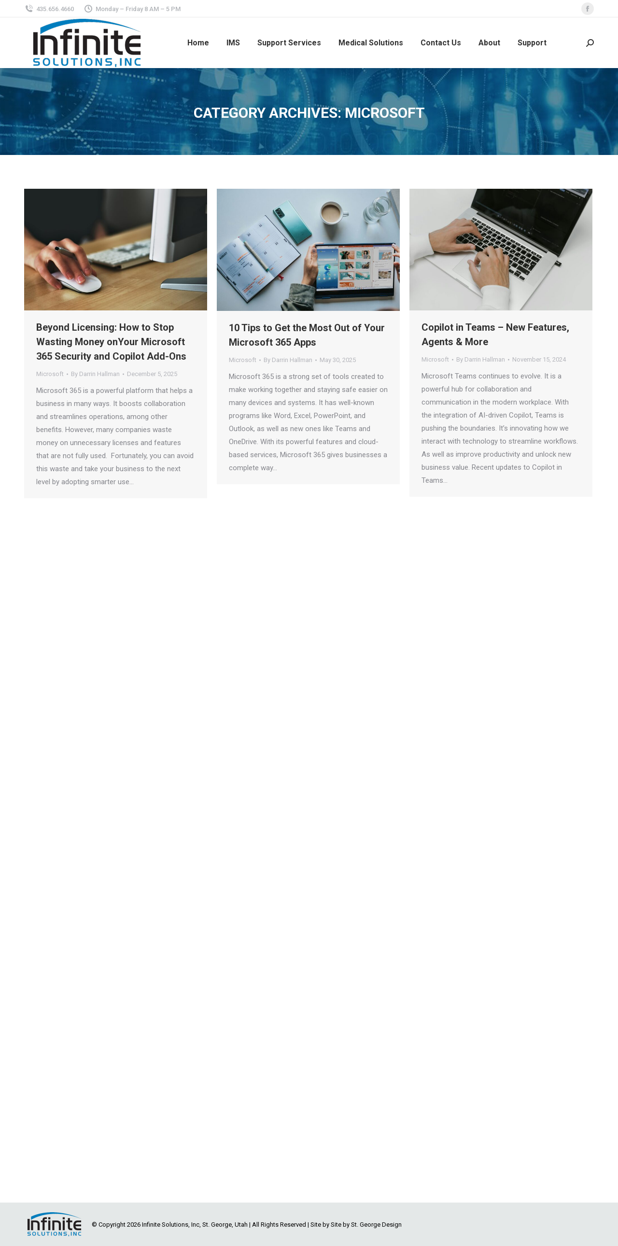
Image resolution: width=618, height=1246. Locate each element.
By (95, 374)
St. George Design (376, 1224)
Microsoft (50, 374)
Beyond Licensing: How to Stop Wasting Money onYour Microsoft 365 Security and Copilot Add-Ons (111, 342)
